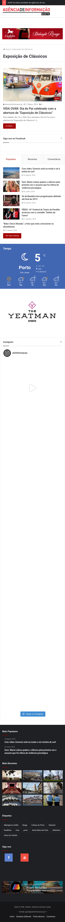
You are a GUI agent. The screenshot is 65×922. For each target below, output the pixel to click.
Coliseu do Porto (38, 825)
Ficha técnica (38, 916)
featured (52, 825)
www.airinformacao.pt (12, 104)
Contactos (50, 916)
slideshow (56, 830)
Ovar (17, 830)
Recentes (32, 159)
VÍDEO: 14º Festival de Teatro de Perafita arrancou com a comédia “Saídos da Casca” (41, 212)
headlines (7, 830)
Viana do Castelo (10, 835)
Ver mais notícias (12, 236)
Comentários (54, 159)
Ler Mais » (9, 126)
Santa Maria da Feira (40, 830)
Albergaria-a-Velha (11, 825)
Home (7, 49)
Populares (11, 159)
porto (26, 830)
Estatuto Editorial (23, 916)
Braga (25, 825)
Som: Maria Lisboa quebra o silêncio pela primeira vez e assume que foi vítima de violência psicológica (41, 185)
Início (12, 916)
